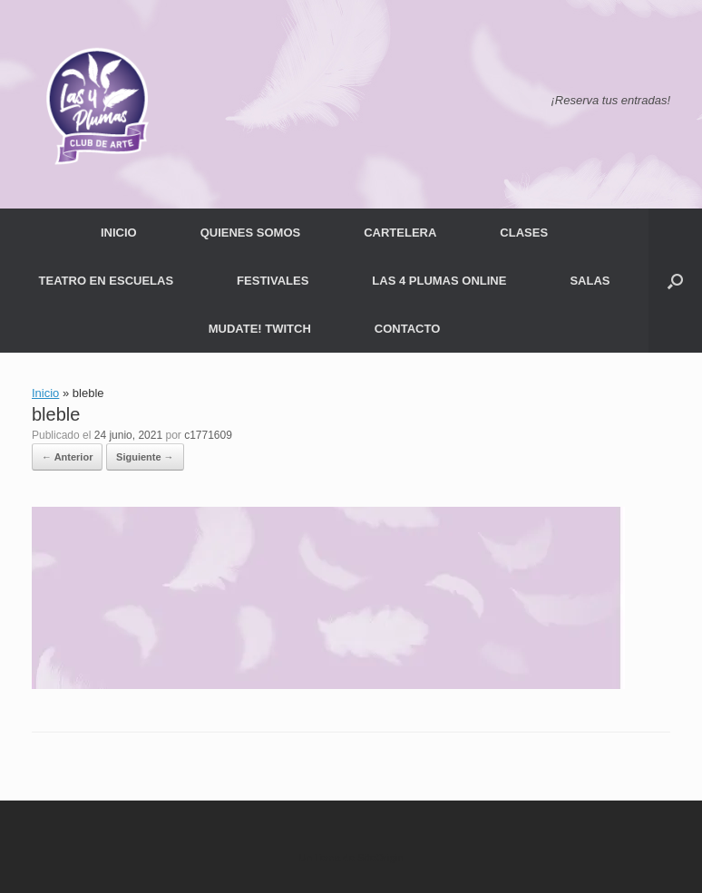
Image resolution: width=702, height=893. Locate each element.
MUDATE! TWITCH (260, 328)
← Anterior (67, 456)
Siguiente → (145, 456)
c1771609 (208, 435)
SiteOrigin (380, 857)
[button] (675, 281)
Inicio (45, 393)
